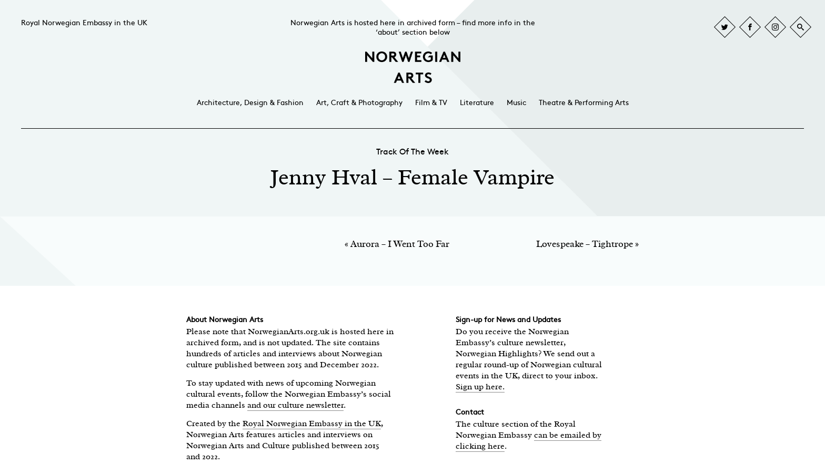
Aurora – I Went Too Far (399, 244)
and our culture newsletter (295, 405)
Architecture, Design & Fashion (250, 102)
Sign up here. (480, 386)
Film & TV (431, 102)
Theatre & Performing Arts (584, 102)
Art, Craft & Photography (359, 102)
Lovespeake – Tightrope (584, 244)
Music (516, 102)
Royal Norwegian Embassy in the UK (84, 22)
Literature (477, 102)
